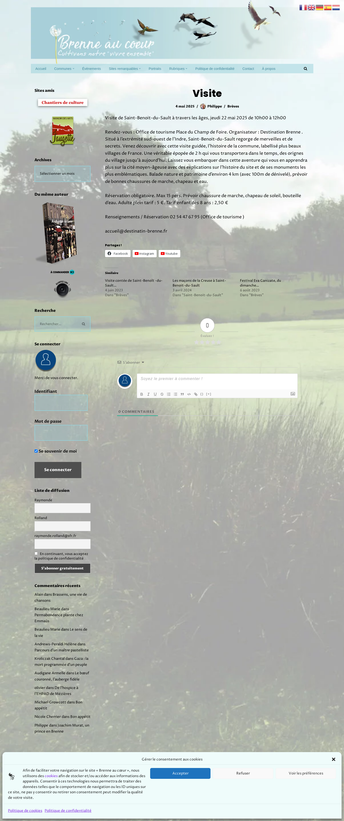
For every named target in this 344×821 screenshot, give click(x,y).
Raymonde (43, 507)
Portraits (163, 69)
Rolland (41, 525)
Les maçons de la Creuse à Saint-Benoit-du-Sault (199, 289)
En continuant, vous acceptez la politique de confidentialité (61, 564)
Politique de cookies (25, 810)
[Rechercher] (305, 68)
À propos (285, 69)
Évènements (95, 69)
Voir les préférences (306, 773)
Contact (263, 69)
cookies (51, 776)
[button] (333, 759)
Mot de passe (48, 427)
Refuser (243, 773)
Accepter (180, 773)
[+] (208, 399)
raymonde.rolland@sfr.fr (55, 543)
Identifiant (46, 396)
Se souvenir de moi (56, 458)
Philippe (214, 106)
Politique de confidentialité (68, 810)
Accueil (41, 69)
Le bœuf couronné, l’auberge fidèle (60, 713)
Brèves (234, 106)
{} (202, 399)
